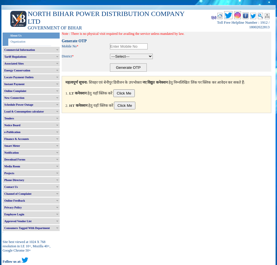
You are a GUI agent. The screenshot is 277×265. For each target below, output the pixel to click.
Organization (18, 41)
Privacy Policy (13, 207)
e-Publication (12, 132)
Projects (9, 173)
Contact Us (11, 186)
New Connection (14, 97)
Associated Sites (14, 63)
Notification (11, 152)
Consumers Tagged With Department (27, 228)
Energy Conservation (17, 70)
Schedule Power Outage (18, 104)
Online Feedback (14, 200)
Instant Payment (14, 84)
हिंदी (213, 18)
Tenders (9, 118)
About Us (15, 35)
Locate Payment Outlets (19, 77)
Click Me (124, 93)
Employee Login (14, 214)
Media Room (12, 166)
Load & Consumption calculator (24, 111)
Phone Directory (14, 180)
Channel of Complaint (17, 193)
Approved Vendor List (17, 221)
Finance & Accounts (16, 138)
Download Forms (14, 159)
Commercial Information (19, 49)
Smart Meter (12, 145)
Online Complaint (15, 91)
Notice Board (12, 125)
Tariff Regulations (15, 56)
